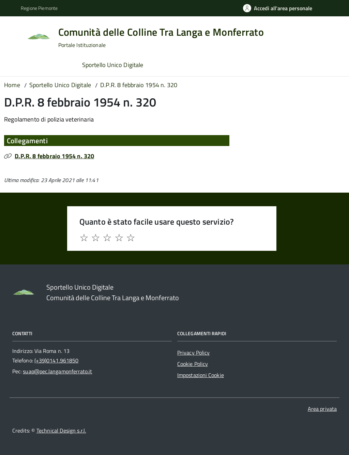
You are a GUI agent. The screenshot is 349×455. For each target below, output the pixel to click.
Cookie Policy (192, 364)
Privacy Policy (193, 352)
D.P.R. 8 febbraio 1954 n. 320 (54, 156)
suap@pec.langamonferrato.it (57, 371)
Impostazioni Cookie (200, 375)
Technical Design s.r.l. (61, 430)
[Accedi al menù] (15, 36)
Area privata (322, 409)
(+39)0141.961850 (56, 360)
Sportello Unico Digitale (112, 64)
